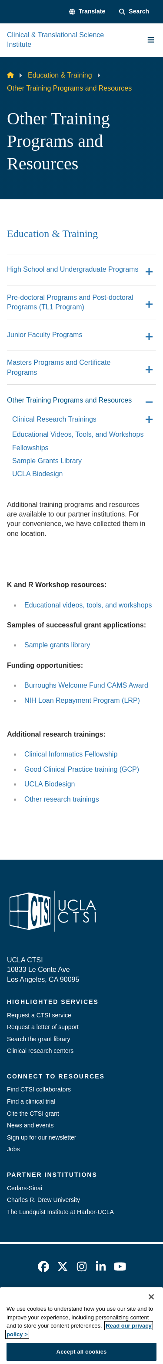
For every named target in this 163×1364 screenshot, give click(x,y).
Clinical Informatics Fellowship (70, 754)
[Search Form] (134, 11)
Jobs (13, 1149)
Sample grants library (57, 645)
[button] (87, 11)
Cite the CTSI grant (33, 1113)
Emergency (53, 1300)
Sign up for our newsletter (42, 1137)
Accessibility (102, 1300)
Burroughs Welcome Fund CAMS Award (86, 685)
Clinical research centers (40, 1050)
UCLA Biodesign (49, 784)
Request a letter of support (43, 1026)
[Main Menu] (151, 40)
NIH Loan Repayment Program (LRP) (82, 700)
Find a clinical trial (31, 1101)
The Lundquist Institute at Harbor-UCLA (60, 1211)
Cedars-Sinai (24, 1188)
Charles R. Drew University (43, 1199)
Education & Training (60, 75)
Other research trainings (61, 799)
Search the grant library (38, 1039)
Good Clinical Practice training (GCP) (81, 769)
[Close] (151, 1326)
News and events (30, 1125)
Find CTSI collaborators (39, 1089)
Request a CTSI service (39, 1015)
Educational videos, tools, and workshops (88, 605)
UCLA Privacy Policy (78, 1315)
